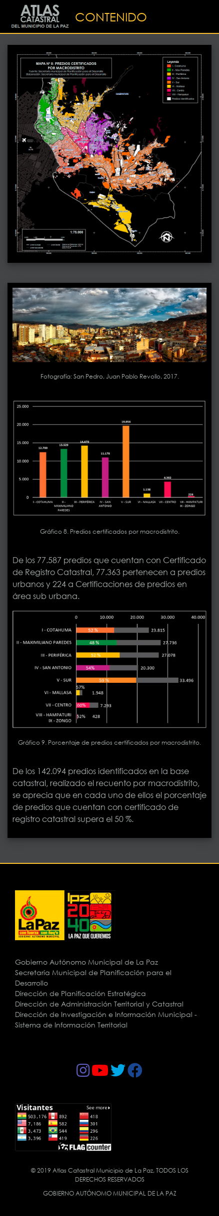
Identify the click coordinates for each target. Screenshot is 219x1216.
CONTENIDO (111, 16)
